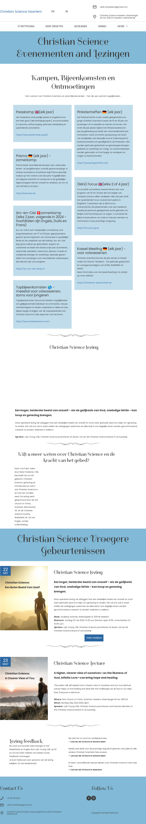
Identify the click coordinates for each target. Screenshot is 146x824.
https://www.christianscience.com (33, 321)
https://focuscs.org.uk (88, 228)
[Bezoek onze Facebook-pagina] (88, 798)
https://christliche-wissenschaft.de (94, 282)
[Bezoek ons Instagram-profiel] (93, 798)
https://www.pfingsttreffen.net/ (92, 163)
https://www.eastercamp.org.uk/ (32, 134)
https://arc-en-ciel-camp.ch (30, 268)
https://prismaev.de (25, 193)
